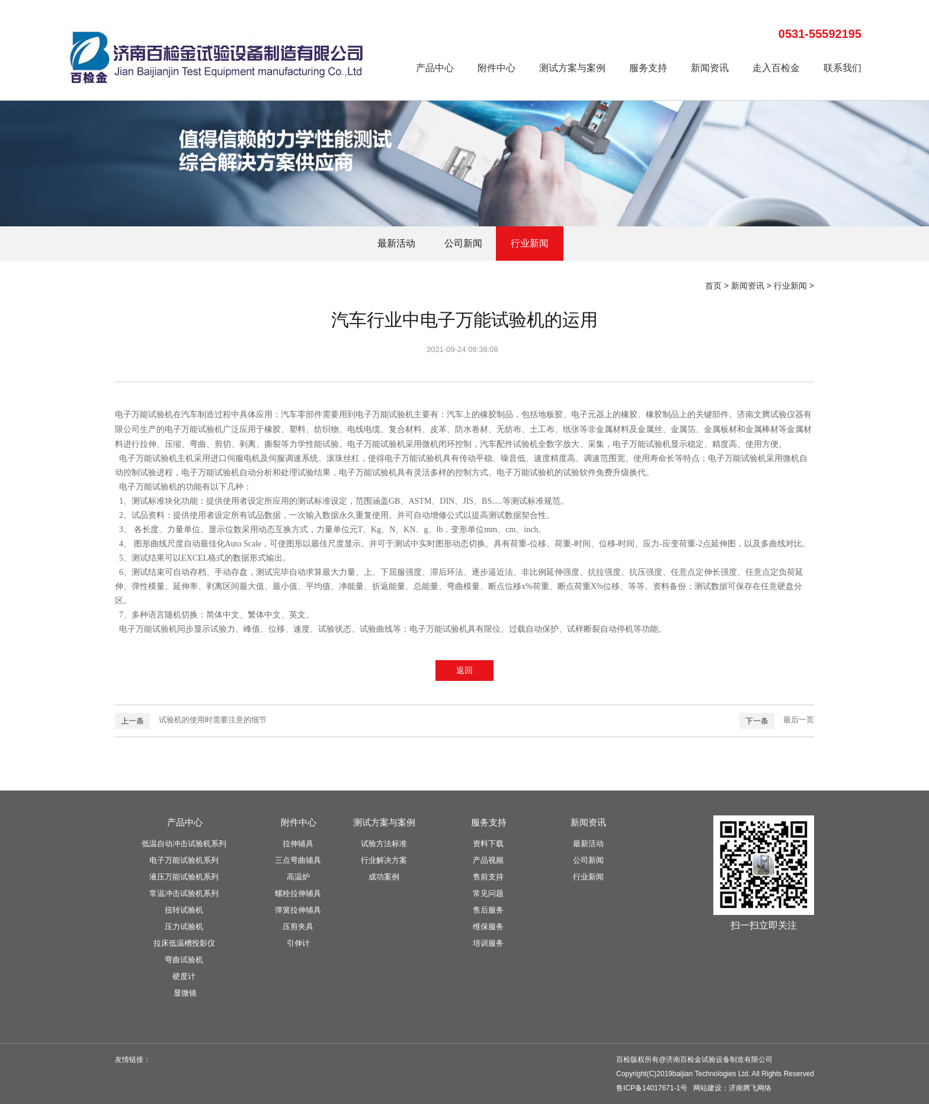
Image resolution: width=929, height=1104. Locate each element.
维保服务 (488, 926)
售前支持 (488, 876)
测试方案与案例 (572, 68)
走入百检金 (776, 68)
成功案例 (384, 876)
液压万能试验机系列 (184, 876)
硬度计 (184, 976)
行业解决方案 (384, 860)
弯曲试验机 (184, 959)
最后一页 (798, 719)
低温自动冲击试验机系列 (184, 843)
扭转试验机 (184, 909)
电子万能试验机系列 (184, 860)
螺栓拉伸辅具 (298, 893)
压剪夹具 (298, 926)
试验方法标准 (384, 843)
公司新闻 (463, 243)
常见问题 (488, 893)
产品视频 (488, 860)
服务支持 (648, 68)
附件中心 (496, 68)
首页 (713, 285)
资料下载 (488, 843)
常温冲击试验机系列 (184, 893)
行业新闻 (530, 243)
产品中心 (435, 68)
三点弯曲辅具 (298, 860)
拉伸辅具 (298, 843)
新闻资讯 (710, 68)
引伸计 (298, 943)
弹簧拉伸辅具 (298, 909)
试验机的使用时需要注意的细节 (213, 719)
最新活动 (396, 243)
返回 (464, 670)
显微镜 (185, 992)
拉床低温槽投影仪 (184, 943)
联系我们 (842, 68)
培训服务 (488, 943)
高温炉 (298, 876)
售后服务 (488, 909)
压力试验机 (184, 926)
